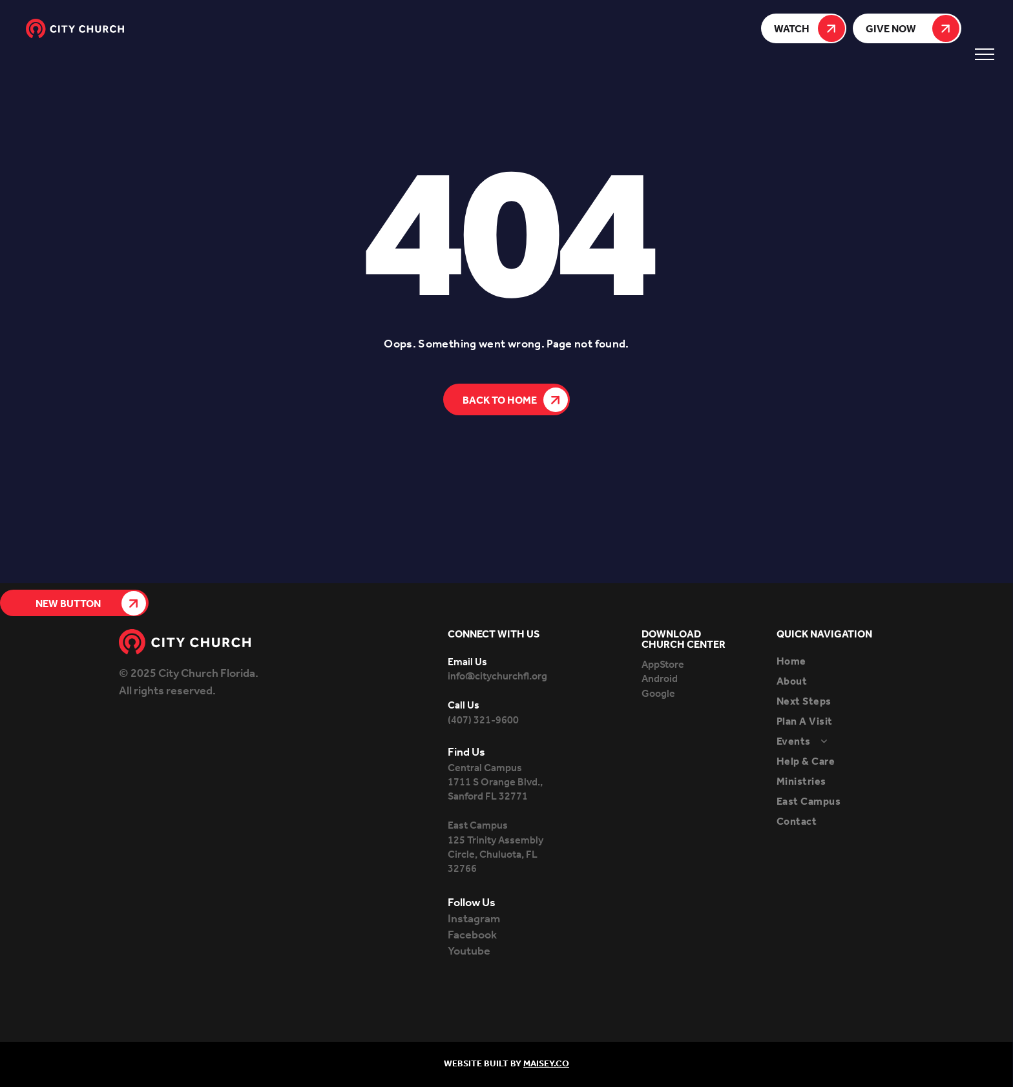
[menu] (984, 54)
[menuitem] (835, 662)
